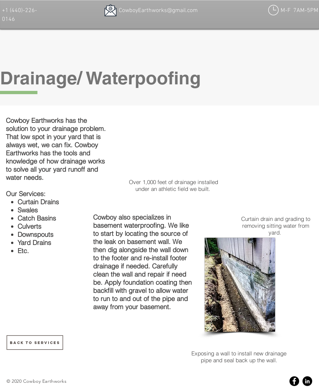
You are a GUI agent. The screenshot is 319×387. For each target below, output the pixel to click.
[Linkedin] (307, 381)
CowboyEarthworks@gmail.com (158, 10)
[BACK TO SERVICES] (35, 342)
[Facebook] (294, 381)
